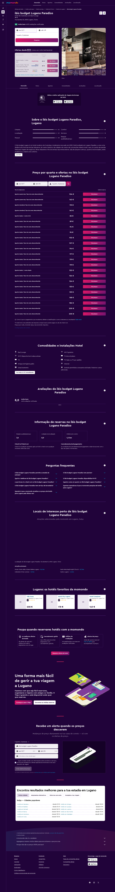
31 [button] (46, 64)
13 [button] (29, 55)
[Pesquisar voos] (3, 8)
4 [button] (50, 47)
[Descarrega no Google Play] (58, 102)
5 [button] (54, 47)
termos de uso (38, 772)
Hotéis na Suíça (40, 9)
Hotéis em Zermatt (23, 809)
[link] (60, 653)
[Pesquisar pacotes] (3, 19)
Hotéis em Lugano (60, 9)
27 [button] (29, 64)
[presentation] (69, 102)
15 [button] (37, 55)
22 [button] (37, 59)
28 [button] (33, 64)
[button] (3, 3)
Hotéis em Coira (22, 816)
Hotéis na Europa (30, 9)
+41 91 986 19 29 (20, 22)
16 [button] (41, 55)
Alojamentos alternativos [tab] (38, 795)
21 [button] (33, 59)
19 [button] (54, 55)
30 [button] (42, 64)
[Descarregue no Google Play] (93, 859)
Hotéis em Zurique (66, 804)
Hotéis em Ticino (50, 9)
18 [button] (50, 55)
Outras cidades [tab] (23, 795)
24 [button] (46, 59)
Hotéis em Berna (22, 811)
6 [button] (73, 51)
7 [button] (33, 51)
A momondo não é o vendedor (61, 838)
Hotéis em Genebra (23, 804)
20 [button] (29, 59)
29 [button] (37, 64)
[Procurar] (3, 12)
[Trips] (3, 24)
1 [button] (37, 47)
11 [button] (50, 51)
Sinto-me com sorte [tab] (56, 795)
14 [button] (33, 55)
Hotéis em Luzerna (66, 809)
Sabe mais (79, 319)
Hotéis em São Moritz (67, 811)
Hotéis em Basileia (23, 806)
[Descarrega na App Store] (69, 102)
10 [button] (46, 51)
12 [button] (54, 51)
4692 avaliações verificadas (35, 24)
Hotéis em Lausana (66, 806)
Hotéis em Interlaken (67, 814)
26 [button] (54, 59)
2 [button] (41, 47)
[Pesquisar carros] (3, 15)
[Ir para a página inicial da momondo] (12, 3)
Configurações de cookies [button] (22, 327)
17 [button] (46, 55)
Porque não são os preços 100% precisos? (61, 845)
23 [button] (42, 59)
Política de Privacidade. (50, 772)
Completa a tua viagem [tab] (73, 795)
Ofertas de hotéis (19, 9)
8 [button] (37, 51)
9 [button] (41, 51)
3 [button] (60, 51)
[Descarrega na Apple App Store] (93, 864)
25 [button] (50, 59)
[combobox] (38, 746)
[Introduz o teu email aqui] (38, 756)
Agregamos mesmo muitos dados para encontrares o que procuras (61, 841)
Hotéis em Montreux (23, 814)
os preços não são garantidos (57, 833)
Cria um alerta (88, 641)
